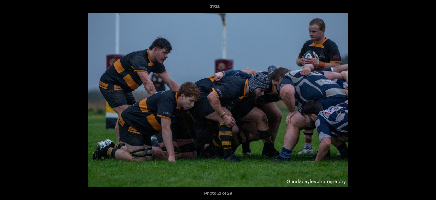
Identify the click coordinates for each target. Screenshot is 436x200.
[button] (412, 8)
